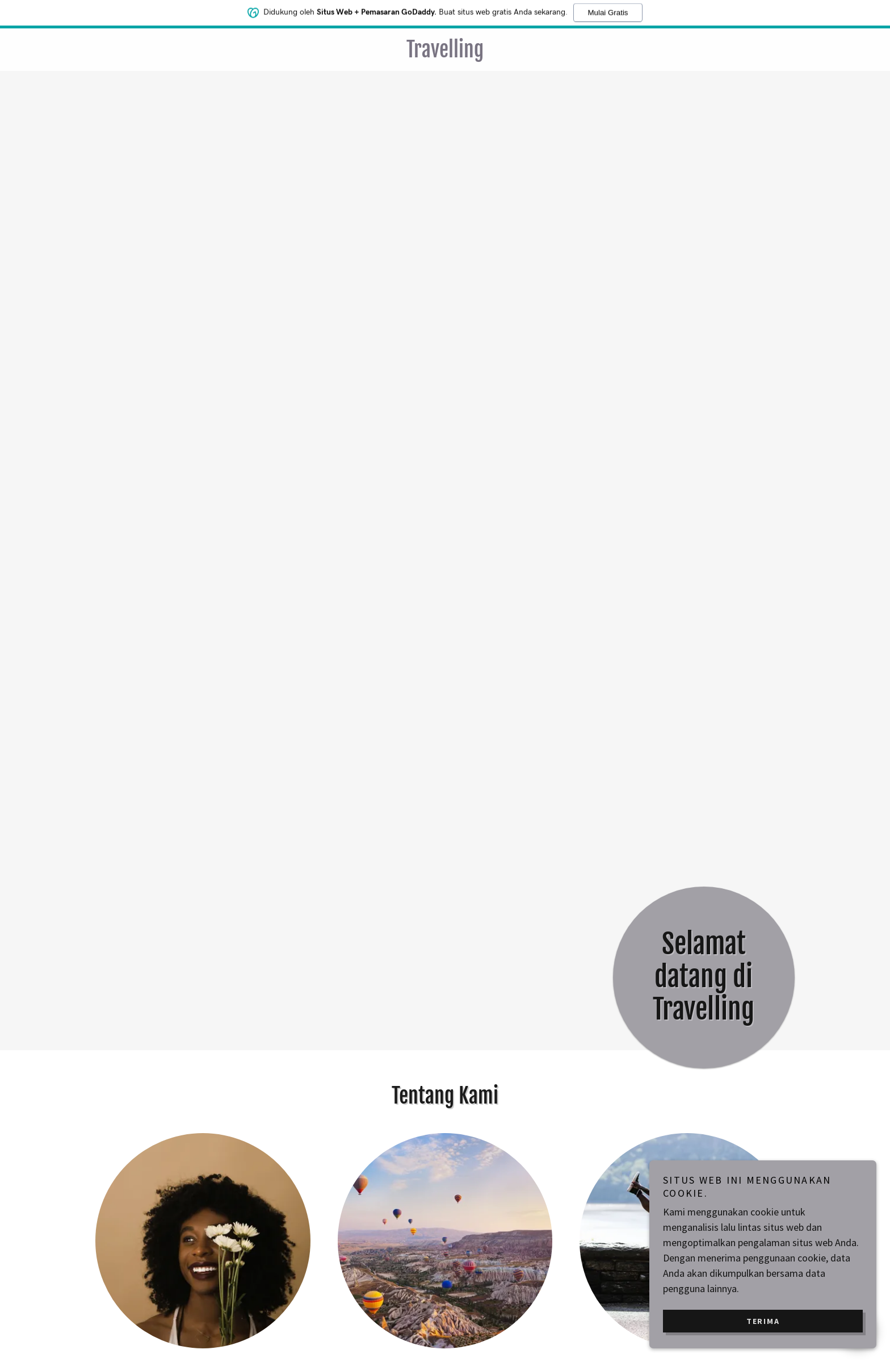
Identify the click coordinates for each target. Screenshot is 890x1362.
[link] (445, 53)
